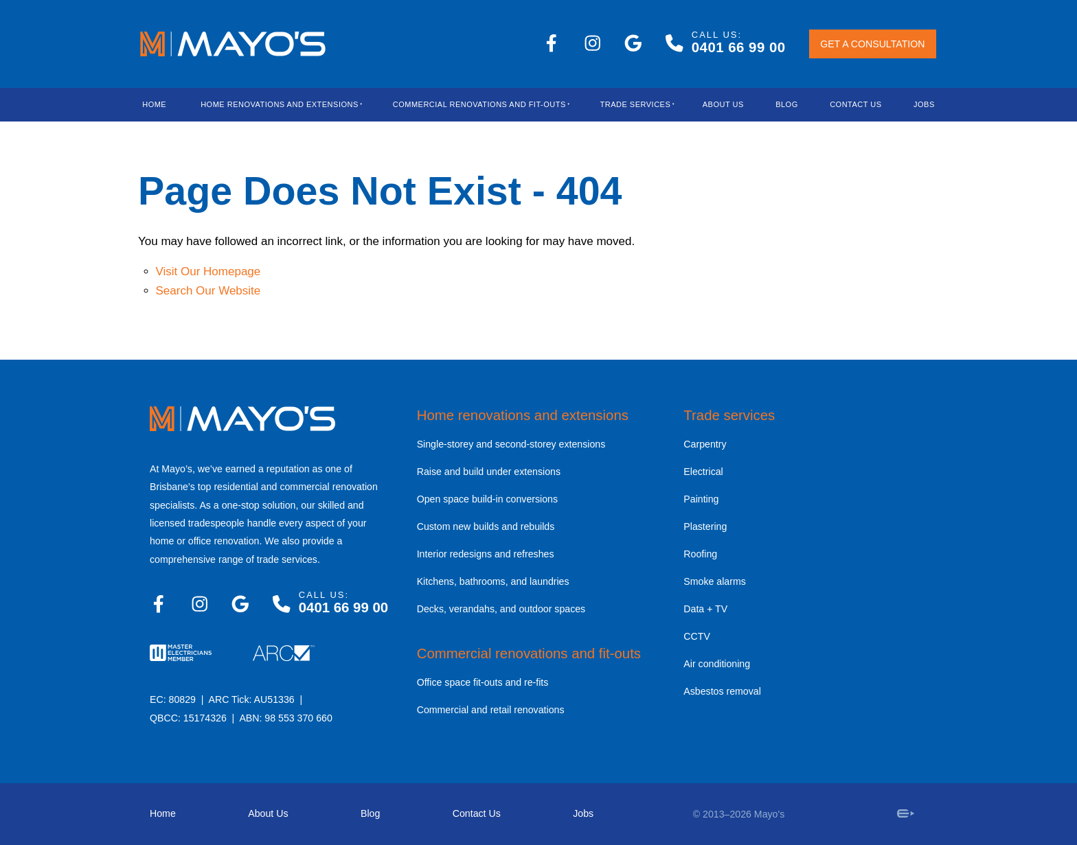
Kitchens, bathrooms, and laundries (493, 581)
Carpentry (704, 444)
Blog (370, 813)
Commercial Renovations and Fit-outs (479, 104)
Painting (700, 499)
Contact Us (856, 104)
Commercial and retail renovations (491, 709)
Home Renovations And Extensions (280, 104)
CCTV (696, 636)
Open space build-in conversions (487, 499)
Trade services (729, 415)
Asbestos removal (722, 691)
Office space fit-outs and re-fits (483, 682)
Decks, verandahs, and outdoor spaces (501, 608)
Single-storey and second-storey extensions (511, 444)
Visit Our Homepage (208, 271)
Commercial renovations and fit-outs (529, 653)
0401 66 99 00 (739, 47)
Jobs (924, 104)
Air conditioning (716, 663)
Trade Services (635, 104)
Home (154, 104)
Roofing (700, 553)
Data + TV (705, 608)
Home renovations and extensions (522, 415)
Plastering (705, 526)
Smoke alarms (714, 581)
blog (786, 104)
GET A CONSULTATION (855, 45)
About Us (723, 104)
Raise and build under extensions (488, 471)
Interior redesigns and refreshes (485, 553)
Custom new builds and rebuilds (486, 526)
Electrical (703, 471)
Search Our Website (208, 290)
